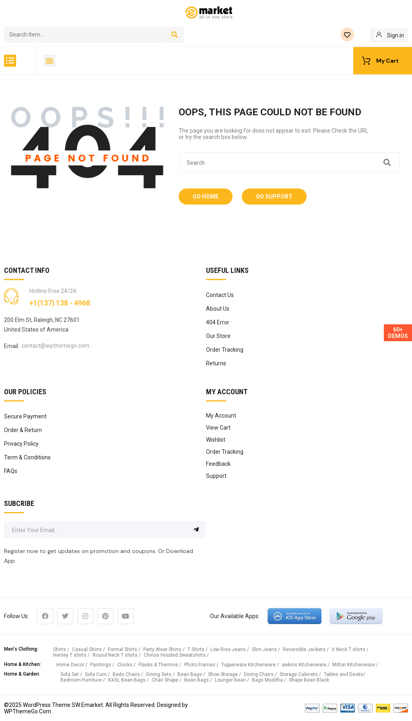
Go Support (274, 196)
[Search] (175, 35)
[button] (10, 61)
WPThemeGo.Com (27, 711)
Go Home (205, 196)
